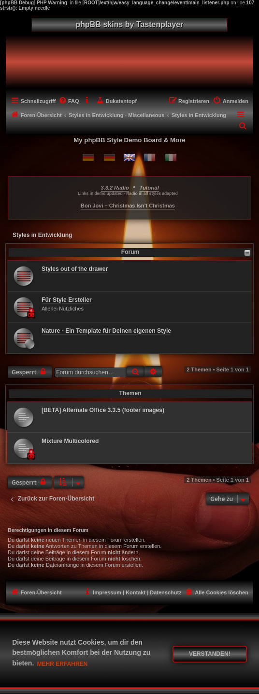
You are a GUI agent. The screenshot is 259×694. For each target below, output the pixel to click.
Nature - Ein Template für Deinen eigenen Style (106, 330)
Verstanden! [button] (209, 653)
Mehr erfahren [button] (62, 664)
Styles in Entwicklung (42, 235)
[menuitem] (68, 101)
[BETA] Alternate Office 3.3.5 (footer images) (103, 410)
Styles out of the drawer (75, 269)
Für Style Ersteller (67, 299)
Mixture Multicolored (70, 441)
